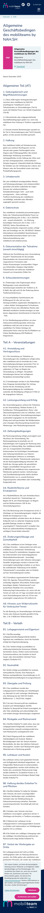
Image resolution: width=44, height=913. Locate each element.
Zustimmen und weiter (27, 897)
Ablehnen (32, 890)
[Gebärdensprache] (23, 4)
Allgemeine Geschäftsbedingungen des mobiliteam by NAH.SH (26, 51)
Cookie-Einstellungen (12, 890)
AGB (14, 17)
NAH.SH (37, 5)
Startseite (6, 17)
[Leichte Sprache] (28, 4)
